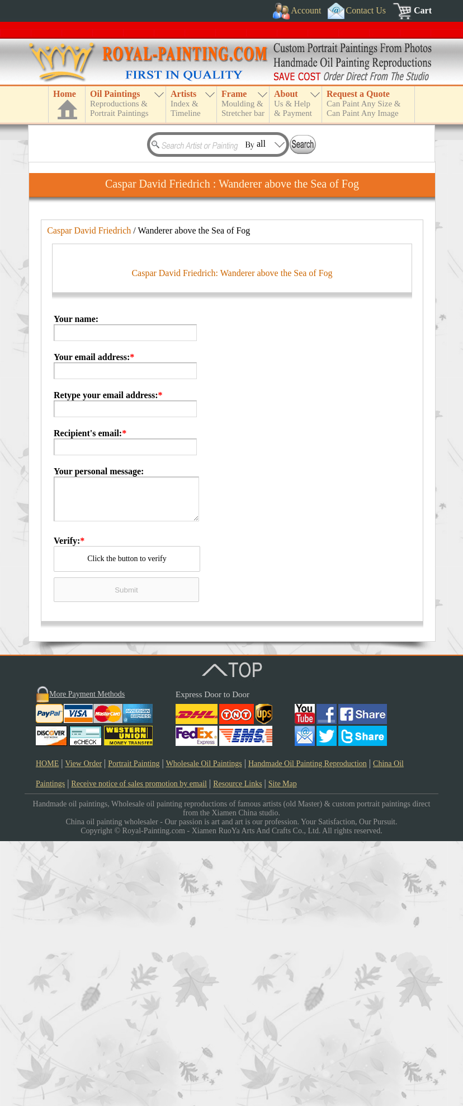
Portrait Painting (133, 1028)
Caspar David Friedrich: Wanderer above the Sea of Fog (231, 538)
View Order (83, 1028)
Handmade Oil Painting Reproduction (307, 1028)
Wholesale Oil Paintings (204, 1028)
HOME (47, 1028)
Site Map (282, 1048)
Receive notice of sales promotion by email (139, 1048)
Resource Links (237, 1048)
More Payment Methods (87, 959)
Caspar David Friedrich (89, 230)
